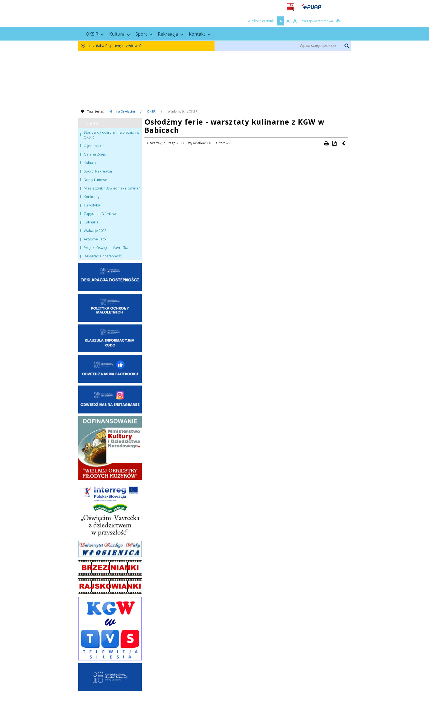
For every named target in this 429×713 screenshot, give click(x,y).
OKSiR (95, 34)
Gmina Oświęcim (122, 111)
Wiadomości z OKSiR (183, 111)
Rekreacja (170, 34)
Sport (143, 34)
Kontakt (200, 34)
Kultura (119, 34)
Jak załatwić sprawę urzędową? (112, 46)
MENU (92, 123)
